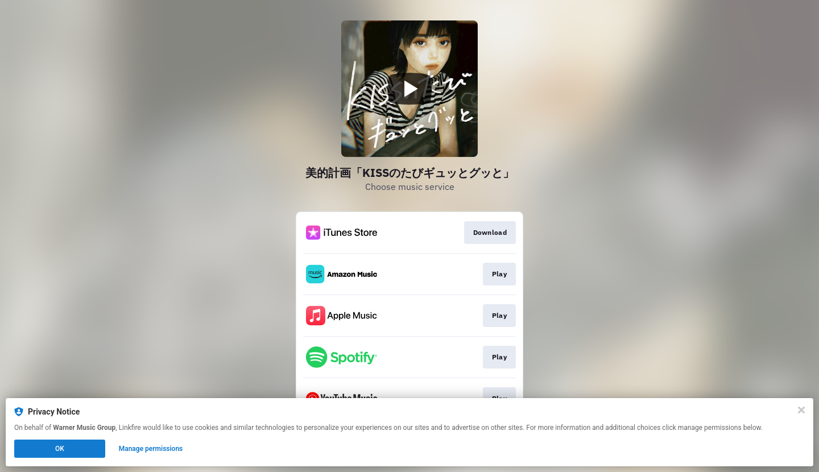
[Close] (801, 410)
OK (59, 449)
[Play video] (409, 89)
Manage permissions (151, 449)
